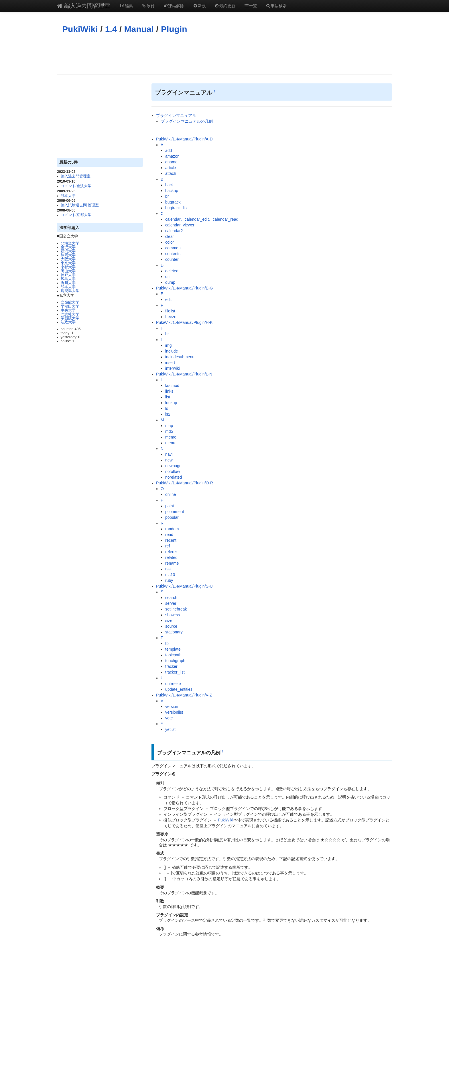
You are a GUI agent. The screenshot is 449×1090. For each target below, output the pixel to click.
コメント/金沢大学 (76, 186)
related (171, 557)
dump (170, 282)
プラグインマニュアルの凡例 (187, 121)
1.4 (111, 29)
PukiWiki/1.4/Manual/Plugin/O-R (184, 483)
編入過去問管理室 (83, 6)
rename (172, 563)
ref (167, 546)
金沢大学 (68, 247)
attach (170, 173)
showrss (172, 614)
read (169, 534)
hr (167, 334)
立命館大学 (70, 302)
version (171, 706)
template (173, 649)
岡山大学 (68, 271)
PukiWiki (80, 29)
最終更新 (225, 5)
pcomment (174, 511)
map (169, 425)
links (169, 391)
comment (173, 248)
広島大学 (68, 279)
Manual (139, 29)
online (170, 494)
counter (172, 259)
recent (170, 540)
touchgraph (175, 660)
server (170, 603)
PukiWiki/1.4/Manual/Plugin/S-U (184, 586)
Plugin (174, 29)
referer (171, 551)
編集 (126, 5)
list (167, 397)
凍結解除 (173, 5)
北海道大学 (70, 243)
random (172, 529)
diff (167, 276)
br (167, 196)
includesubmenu (179, 357)
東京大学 (68, 263)
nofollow (172, 471)
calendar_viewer (179, 225)
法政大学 (68, 322)
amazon (172, 156)
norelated (173, 477)
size (168, 620)
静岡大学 (68, 255)
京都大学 (68, 267)
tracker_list (175, 672)
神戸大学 (68, 275)
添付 (148, 5)
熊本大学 (68, 196)
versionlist (174, 712)
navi (169, 454)
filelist (170, 311)
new (169, 460)
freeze (170, 316)
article (170, 167)
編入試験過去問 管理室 (80, 205)
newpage (173, 465)
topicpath (173, 655)
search (171, 597)
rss (168, 569)
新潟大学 (68, 251)
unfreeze (173, 683)
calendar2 (174, 230)
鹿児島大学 (70, 291)
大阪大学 (68, 259)
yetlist (170, 729)
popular (172, 517)
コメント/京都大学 (76, 215)
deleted (171, 271)
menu (170, 443)
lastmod (172, 385)
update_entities (178, 689)
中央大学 (68, 310)
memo (170, 437)
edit (168, 299)
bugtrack (173, 202)
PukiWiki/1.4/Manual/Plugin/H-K (184, 322)
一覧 (250, 5)
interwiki (172, 368)
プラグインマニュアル (176, 115)
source (171, 626)
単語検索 (276, 5)
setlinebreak (176, 609)
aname (171, 162)
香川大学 (68, 283)
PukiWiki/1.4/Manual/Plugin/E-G (184, 288)
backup (171, 190)
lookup (171, 402)
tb (167, 643)
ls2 (167, 414)
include (171, 351)
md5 (169, 431)
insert (170, 362)
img (168, 345)
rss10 (170, 574)
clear (169, 236)
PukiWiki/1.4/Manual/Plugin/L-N (184, 374)
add (168, 150)
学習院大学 (70, 318)
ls (166, 408)
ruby (169, 580)
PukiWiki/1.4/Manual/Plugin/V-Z (184, 695)
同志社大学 (70, 314)
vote (169, 718)
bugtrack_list (176, 208)
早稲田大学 (70, 306)
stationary (174, 632)
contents (172, 253)
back (169, 185)
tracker (171, 666)
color (169, 242)
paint (169, 506)
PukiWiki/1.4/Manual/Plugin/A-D (184, 139)
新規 (199, 5)
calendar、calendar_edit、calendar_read (201, 219)
